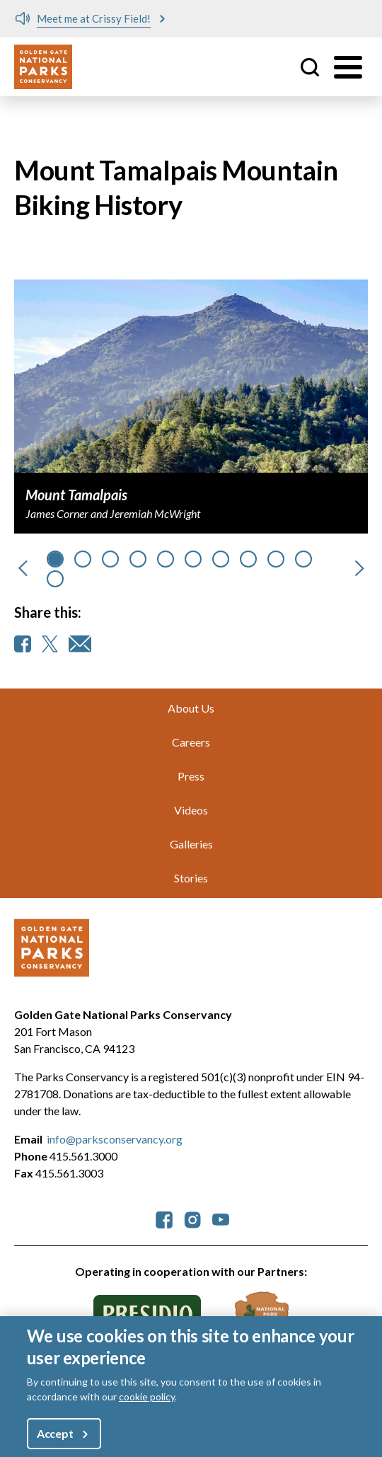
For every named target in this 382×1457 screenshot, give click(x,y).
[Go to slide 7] (248, 559)
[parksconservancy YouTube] (220, 1218)
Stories (191, 878)
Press (191, 776)
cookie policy (147, 1396)
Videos (191, 810)
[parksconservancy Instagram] (192, 1218)
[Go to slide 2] (110, 559)
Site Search (310, 67)
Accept (55, 1433)
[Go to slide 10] (55, 578)
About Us (191, 708)
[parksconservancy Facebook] (164, 1218)
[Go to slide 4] (165, 559)
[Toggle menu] (348, 67)
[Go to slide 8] (275, 559)
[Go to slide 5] (193, 559)
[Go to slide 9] (303, 559)
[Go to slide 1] (82, 559)
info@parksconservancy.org (115, 1139)
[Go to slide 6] (220, 559)
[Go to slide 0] (55, 559)
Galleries (191, 844)
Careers (191, 742)
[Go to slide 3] (137, 559)
